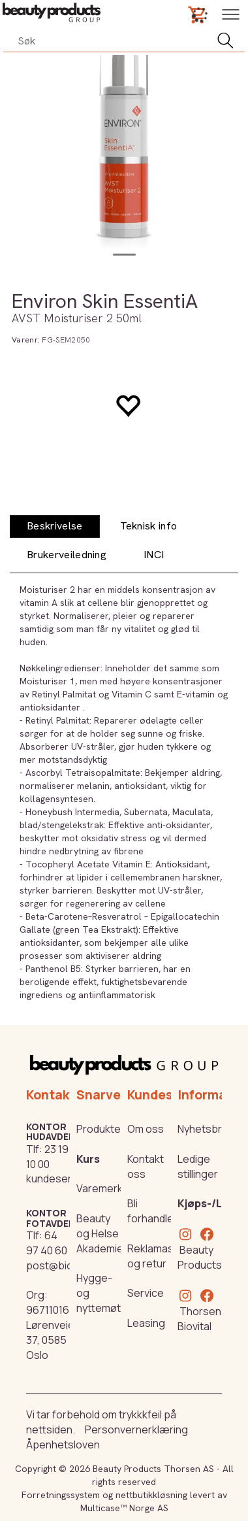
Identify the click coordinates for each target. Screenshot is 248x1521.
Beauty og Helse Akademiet (101, 1233)
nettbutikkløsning (151, 1495)
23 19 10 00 (47, 1156)
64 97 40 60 (46, 1243)
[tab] (55, 526)
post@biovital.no (66, 1265)
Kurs (88, 1159)
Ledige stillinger (198, 1166)
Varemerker (104, 1188)
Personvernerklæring (136, 1429)
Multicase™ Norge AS (124, 1508)
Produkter (100, 1129)
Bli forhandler (152, 1211)
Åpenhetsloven (63, 1444)
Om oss (145, 1129)
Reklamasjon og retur (158, 1256)
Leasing (146, 1323)
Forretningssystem (61, 1495)
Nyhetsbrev (206, 1129)
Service (145, 1293)
